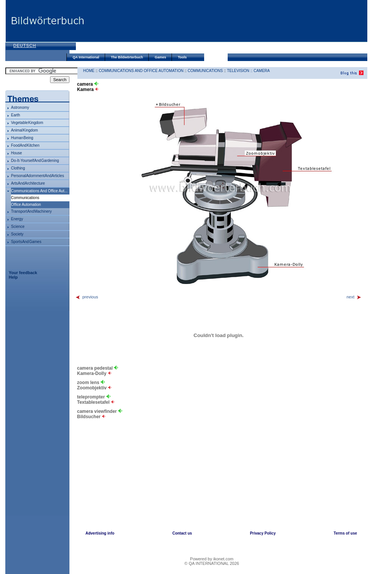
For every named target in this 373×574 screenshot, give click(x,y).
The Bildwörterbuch (127, 57)
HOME (88, 71)
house (16, 153)
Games (160, 57)
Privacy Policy (263, 533)
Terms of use (345, 533)
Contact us (182, 533)
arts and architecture (28, 183)
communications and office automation (141, 71)
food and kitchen (25, 145)
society (17, 234)
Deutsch (24, 45)
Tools (182, 57)
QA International (86, 57)
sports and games (26, 242)
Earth (15, 115)
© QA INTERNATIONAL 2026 (211, 563)
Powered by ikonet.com (211, 559)
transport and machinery (31, 211)
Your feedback (23, 272)
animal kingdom (24, 130)
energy (17, 219)
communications (205, 71)
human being (22, 138)
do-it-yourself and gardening (35, 160)
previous (86, 297)
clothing (18, 168)
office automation (26, 204)
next (354, 297)
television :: (240, 71)
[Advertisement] (115, 27)
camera (261, 71)
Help (13, 277)
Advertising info (99, 533)
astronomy (20, 107)
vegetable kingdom (27, 123)
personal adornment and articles (37, 176)
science (18, 226)
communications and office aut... (39, 191)
